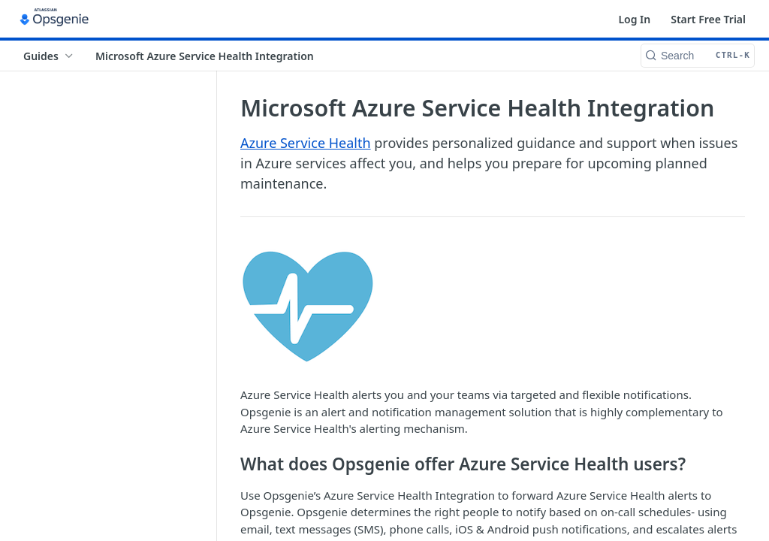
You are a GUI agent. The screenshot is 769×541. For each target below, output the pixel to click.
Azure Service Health (305, 143)
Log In (634, 19)
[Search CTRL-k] (697, 55)
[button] (492, 307)
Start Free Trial (708, 19)
